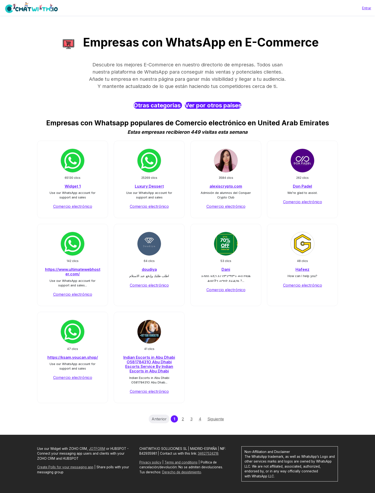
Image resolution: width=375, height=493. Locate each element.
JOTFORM (97, 449)
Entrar (366, 8)
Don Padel (302, 186)
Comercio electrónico (72, 206)
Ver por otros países (213, 105)
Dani (226, 269)
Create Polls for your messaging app (65, 467)
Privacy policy (150, 462)
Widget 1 (73, 186)
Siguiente (215, 419)
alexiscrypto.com (226, 186)
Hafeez (302, 269)
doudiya (149, 269)
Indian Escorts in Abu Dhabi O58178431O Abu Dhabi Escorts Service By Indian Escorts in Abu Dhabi (149, 364)
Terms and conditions (181, 462)
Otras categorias (158, 105)
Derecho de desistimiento (181, 472)
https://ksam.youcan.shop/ (72, 357)
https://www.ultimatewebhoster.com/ (72, 271)
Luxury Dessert (149, 186)
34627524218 (208, 453)
